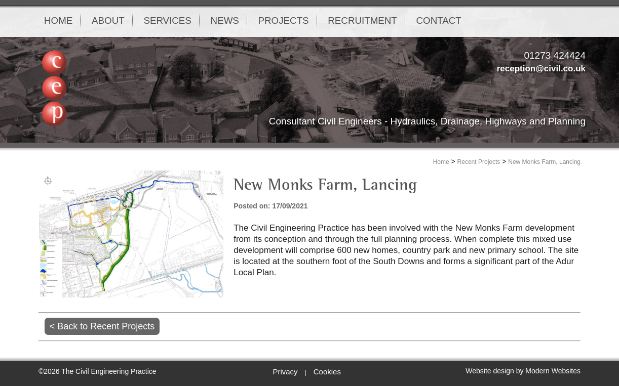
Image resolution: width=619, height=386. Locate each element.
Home (441, 161)
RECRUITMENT (398, 21)
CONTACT (481, 21)
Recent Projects (478, 161)
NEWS (247, 21)
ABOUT (116, 21)
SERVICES (183, 21)
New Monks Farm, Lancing (544, 161)
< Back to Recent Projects (102, 326)
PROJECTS (312, 21)
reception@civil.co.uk (541, 68)
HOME (60, 21)
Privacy (285, 371)
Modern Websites (553, 371)
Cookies (327, 371)
